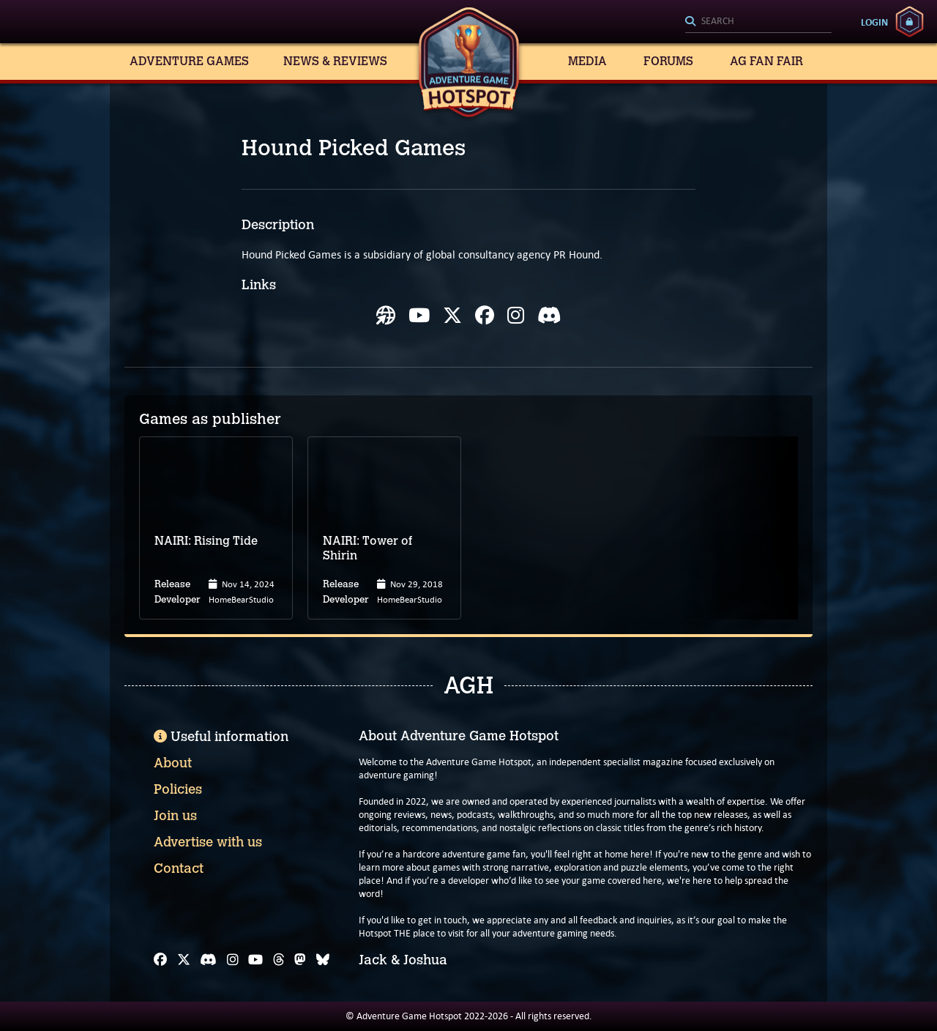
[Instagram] (233, 960)
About (173, 763)
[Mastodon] (300, 960)
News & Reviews (335, 61)
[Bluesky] (322, 960)
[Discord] (208, 960)
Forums (668, 61)
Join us (175, 816)
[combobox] (758, 22)
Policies (178, 789)
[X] (183, 960)
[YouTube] (255, 960)
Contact (179, 868)
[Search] (758, 22)
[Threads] (279, 960)
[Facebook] (160, 960)
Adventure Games (189, 61)
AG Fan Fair (766, 61)
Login (874, 22)
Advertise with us (208, 842)
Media (587, 61)
